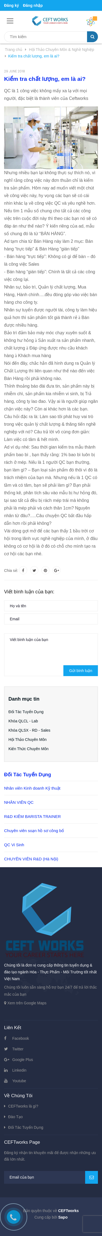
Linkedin (19, 1070)
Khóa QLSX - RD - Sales (29, 730)
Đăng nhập (33, 5)
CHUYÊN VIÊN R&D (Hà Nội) (31, 859)
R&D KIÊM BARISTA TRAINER (32, 816)
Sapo (62, 1217)
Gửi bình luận (80, 670)
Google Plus (22, 1059)
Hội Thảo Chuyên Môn (27, 739)
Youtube (19, 1081)
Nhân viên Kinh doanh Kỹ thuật (32, 788)
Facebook (20, 1038)
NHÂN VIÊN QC (18, 802)
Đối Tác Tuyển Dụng (26, 712)
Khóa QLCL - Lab (23, 721)
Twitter (17, 1049)
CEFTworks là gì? (23, 1106)
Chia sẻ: (11, 570)
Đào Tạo (15, 1117)
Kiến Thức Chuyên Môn (28, 749)
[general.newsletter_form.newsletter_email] (51, 1177)
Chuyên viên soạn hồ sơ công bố (34, 830)
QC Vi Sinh (14, 844)
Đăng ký (11, 5)
